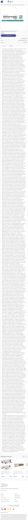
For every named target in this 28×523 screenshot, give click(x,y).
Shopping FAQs (17, 497)
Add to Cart (9, 35)
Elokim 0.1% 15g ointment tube (5, 473)
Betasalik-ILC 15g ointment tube (18, 473)
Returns (2, 495)
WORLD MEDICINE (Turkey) (22, 40)
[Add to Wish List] (17, 35)
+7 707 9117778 (4, 485)
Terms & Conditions (4, 499)
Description (4, 45)
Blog (15, 499)
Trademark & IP (17, 495)
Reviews (11, 45)
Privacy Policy (3, 497)
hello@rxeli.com (4, 486)
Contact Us (16, 501)
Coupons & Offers (4, 501)
